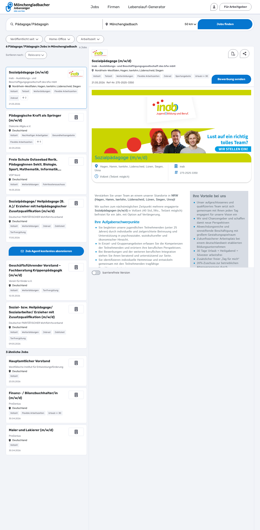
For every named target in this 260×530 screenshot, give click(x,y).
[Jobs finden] (225, 24)
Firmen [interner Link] (114, 7)
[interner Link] (28, 7)
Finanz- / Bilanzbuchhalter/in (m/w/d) (33, 395)
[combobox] (58, 24)
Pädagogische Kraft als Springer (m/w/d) (35, 118)
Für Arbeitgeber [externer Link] (235, 6)
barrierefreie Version (111, 293)
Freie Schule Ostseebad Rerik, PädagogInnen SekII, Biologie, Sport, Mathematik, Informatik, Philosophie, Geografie (34, 165)
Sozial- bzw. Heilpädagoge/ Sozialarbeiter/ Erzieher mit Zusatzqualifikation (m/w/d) (32, 312)
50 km (190, 24)
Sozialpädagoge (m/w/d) (28, 72)
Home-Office (59, 39)
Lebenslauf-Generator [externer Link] (146, 7)
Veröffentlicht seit (24, 39)
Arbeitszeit (90, 39)
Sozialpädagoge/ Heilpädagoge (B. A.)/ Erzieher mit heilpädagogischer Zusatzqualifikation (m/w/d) (38, 206)
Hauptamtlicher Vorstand (29, 361)
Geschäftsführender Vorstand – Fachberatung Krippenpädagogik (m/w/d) (35, 270)
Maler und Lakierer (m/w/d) (31, 430)
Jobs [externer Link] (95, 7)
